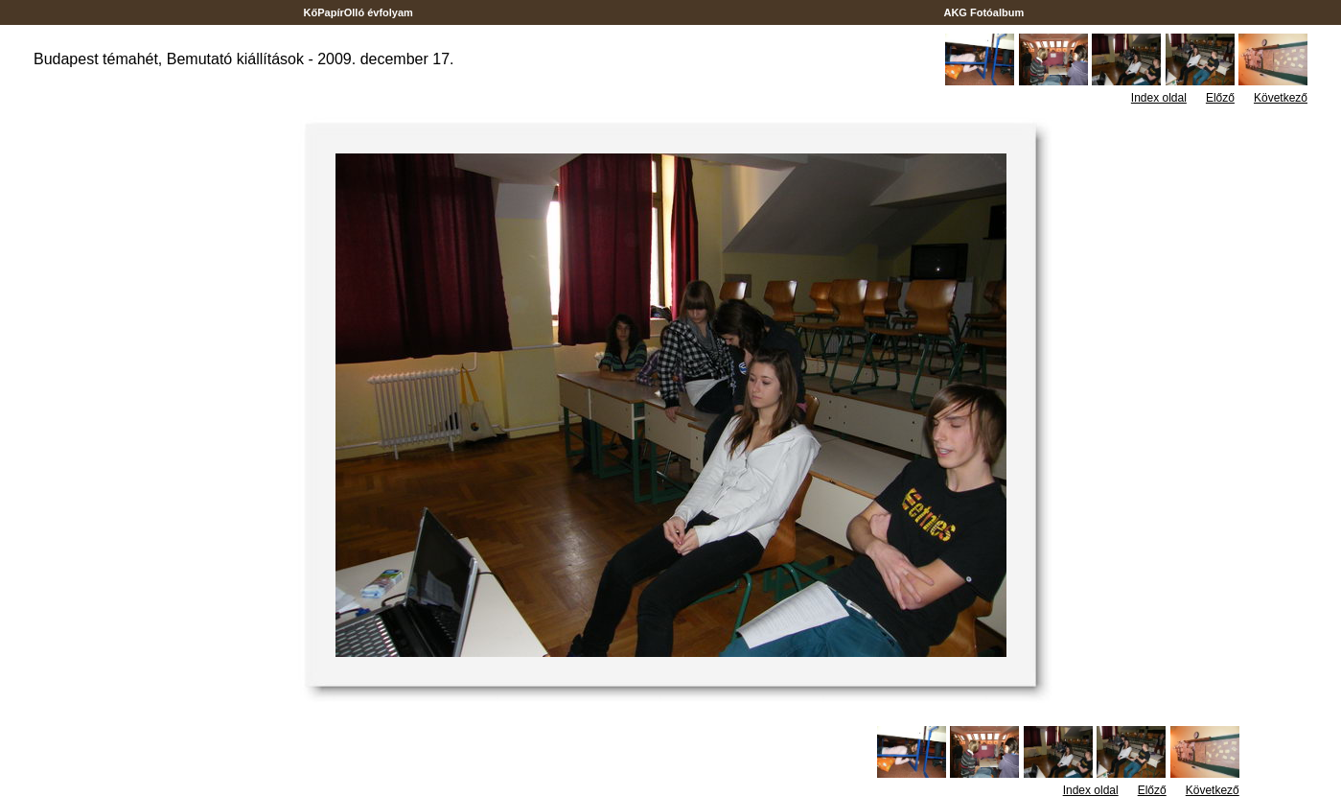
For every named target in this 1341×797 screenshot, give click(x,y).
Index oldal (1159, 98)
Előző (1220, 98)
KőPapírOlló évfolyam (358, 12)
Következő (1280, 98)
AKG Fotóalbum (984, 12)
